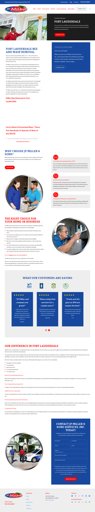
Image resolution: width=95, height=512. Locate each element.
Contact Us (82, 9)
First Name (59, 440)
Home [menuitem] (34, 9)
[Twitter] (79, 496)
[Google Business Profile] (72, 496)
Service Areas (64, 2)
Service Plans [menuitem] (71, 9)
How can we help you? (62, 460)
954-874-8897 (85, 2)
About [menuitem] (39, 9)
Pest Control (29, 502)
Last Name (76, 440)
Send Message (72, 479)
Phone (58, 445)
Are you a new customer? (62, 455)
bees (27, 55)
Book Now (9, 167)
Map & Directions (49, 500)
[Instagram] (86, 496)
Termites (28, 505)
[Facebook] (75, 496)
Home (27, 496)
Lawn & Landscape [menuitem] (61, 9)
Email (75, 445)
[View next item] (49, 330)
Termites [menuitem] (53, 9)
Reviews (76, 2)
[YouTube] (89, 496)
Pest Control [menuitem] (45, 9)
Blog (71, 2)
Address (59, 450)
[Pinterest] (82, 496)
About (27, 499)
